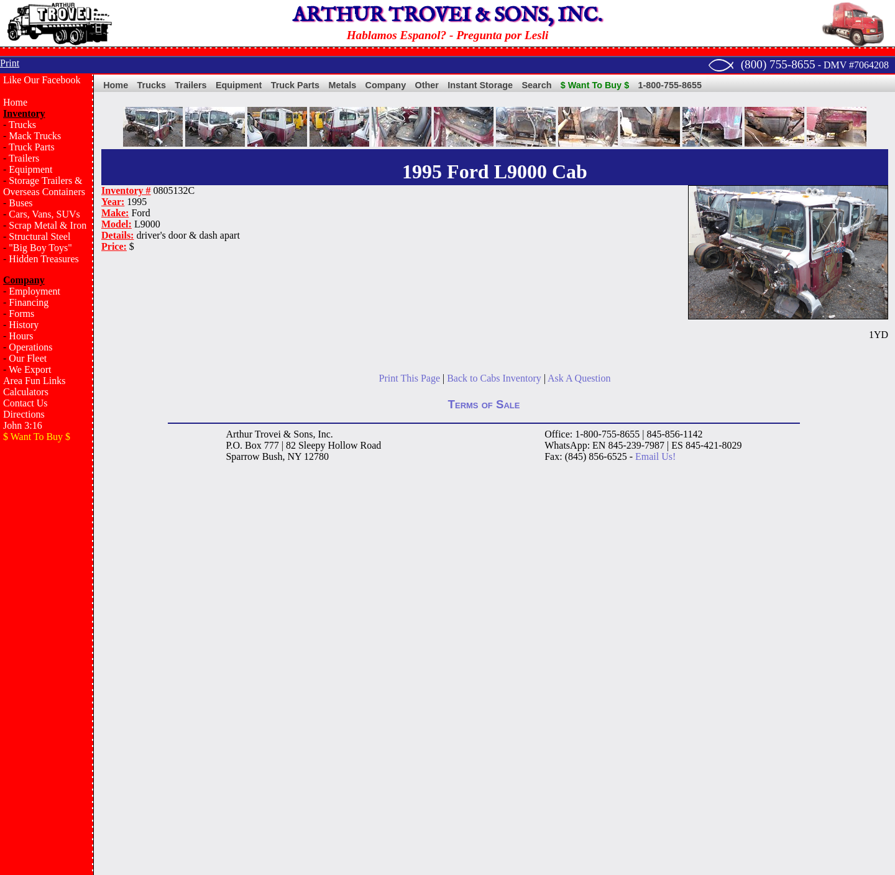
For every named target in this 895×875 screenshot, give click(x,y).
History (24, 324)
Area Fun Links (34, 380)
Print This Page (409, 378)
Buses (20, 203)
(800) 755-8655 (778, 64)
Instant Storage (480, 85)
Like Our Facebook (41, 80)
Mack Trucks (35, 136)
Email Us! (655, 456)
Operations (30, 347)
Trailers (24, 158)
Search (536, 85)
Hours (21, 336)
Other (427, 85)
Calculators (25, 392)
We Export (30, 369)
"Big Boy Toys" (40, 247)
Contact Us (25, 403)
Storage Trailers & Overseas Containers (44, 186)
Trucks (22, 124)
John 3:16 (22, 425)
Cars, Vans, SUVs (44, 214)
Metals (342, 85)
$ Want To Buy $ (595, 85)
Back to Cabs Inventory (494, 378)
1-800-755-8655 (670, 85)
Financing (28, 302)
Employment (34, 291)
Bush (272, 456)
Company (385, 85)
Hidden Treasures (43, 259)
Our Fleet (28, 358)
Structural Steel (39, 236)
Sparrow (242, 456)
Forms (21, 313)
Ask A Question (579, 378)
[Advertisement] (46, 650)
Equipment (30, 169)
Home (15, 102)
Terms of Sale (484, 404)
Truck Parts (32, 147)
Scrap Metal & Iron (47, 225)
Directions (24, 414)
